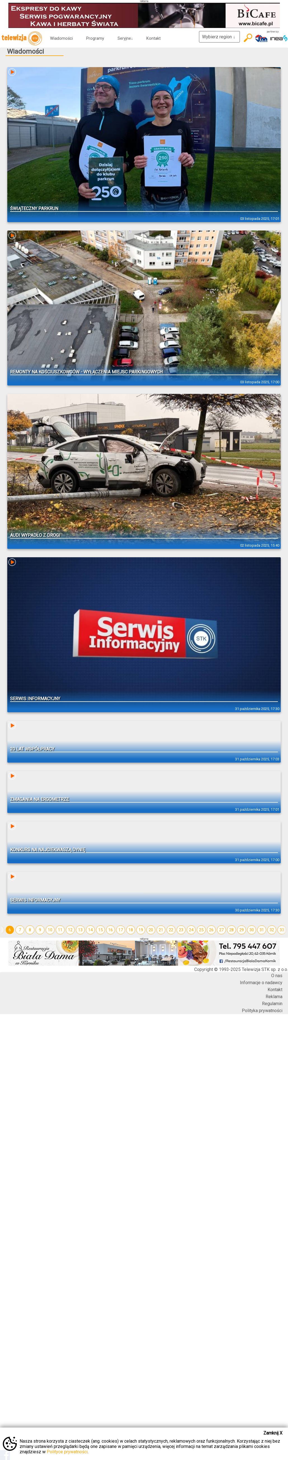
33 (282, 929)
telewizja (21, 38)
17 (120, 929)
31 (261, 929)
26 (211, 929)
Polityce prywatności (67, 1451)
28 (231, 929)
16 (110, 929)
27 (221, 929)
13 (80, 929)
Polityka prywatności (262, 1010)
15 (100, 929)
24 (191, 929)
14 (90, 929)
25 (201, 929)
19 (141, 929)
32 (272, 929)
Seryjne (125, 38)
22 (171, 929)
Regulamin (272, 1003)
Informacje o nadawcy (261, 982)
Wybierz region (219, 36)
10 (50, 929)
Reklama (274, 996)
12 (70, 929)
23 (181, 929)
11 (60, 929)
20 (151, 929)
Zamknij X (272, 1433)
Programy (95, 38)
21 (161, 929)
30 (251, 929)
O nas (276, 975)
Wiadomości (61, 38)
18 (130, 929)
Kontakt (153, 38)
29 (241, 929)
